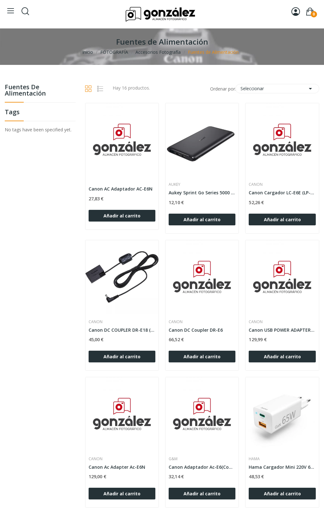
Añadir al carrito (121, 216)
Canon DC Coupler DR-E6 (196, 330)
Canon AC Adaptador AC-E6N (121, 189)
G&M (173, 459)
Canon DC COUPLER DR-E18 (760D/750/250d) (122, 330)
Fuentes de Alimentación (25, 90)
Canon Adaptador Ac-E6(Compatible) (202, 467)
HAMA (254, 459)
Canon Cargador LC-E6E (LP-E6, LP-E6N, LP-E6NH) (282, 193)
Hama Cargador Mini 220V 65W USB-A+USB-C (282, 467)
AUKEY (174, 184)
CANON (256, 184)
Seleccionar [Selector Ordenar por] (277, 88)
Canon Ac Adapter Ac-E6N (117, 467)
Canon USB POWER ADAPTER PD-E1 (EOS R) (282, 330)
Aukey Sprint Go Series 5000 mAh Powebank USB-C (202, 193)
